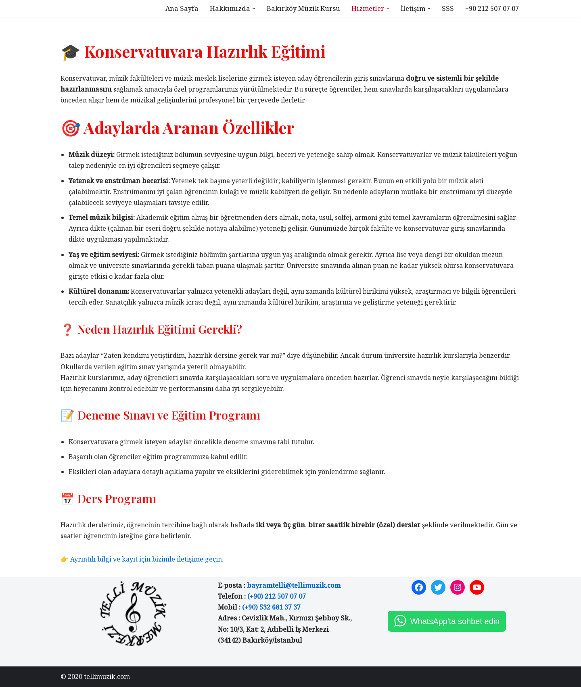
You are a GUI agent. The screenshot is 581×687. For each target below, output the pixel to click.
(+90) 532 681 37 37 (271, 607)
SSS (448, 8)
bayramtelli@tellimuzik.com (294, 585)
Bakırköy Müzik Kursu (303, 8)
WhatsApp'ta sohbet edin (455, 621)
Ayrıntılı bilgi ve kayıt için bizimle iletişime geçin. (147, 559)
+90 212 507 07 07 (492, 8)
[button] (253, 8)
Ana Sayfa (182, 8)
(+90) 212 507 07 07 (276, 596)
